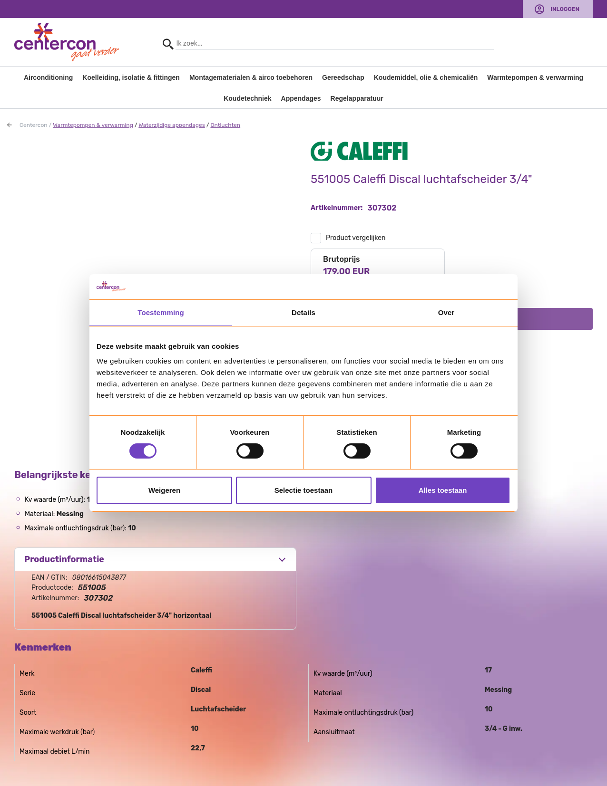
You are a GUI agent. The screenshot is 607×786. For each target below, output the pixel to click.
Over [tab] (446, 312)
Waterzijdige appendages (171, 125)
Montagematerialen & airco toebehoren (251, 77)
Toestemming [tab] (160, 312)
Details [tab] (303, 312)
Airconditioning (48, 77)
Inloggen (564, 9)
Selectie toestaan (303, 490)
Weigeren (164, 490)
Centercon (34, 125)
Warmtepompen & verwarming (535, 77)
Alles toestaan (443, 490)
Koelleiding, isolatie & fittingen (131, 77)
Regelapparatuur (357, 98)
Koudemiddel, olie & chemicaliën (426, 77)
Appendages (301, 98)
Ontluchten (225, 125)
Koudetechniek (247, 98)
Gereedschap (343, 77)
